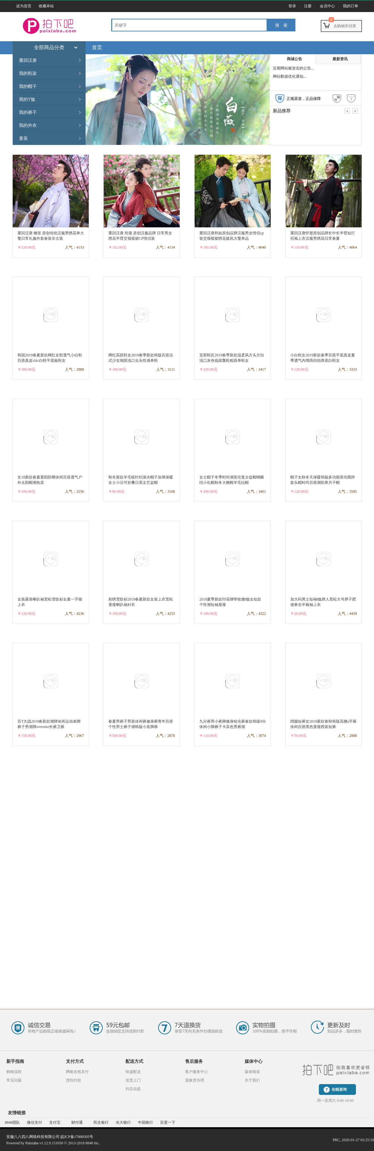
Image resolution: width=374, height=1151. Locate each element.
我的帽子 (28, 86)
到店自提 (133, 1089)
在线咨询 (339, 1089)
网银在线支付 (77, 1072)
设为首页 (23, 6)
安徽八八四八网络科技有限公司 (33, 1137)
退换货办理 (194, 1080)
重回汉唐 (28, 60)
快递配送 (133, 1072)
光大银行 (123, 1122)
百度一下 (167, 1122)
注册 (308, 6)
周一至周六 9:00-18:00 (335, 1100)
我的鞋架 (28, 73)
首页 (97, 47)
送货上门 (133, 1080)
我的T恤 (27, 99)
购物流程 (14, 1072)
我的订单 (350, 6)
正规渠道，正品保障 (304, 98)
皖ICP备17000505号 (77, 1137)
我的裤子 (28, 112)
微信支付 (34, 1122)
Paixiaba (31, 1143)
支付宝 (55, 1122)
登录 (292, 6)
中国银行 (145, 1122)
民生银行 (101, 1122)
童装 (23, 138)
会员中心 (327, 6)
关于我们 (252, 1080)
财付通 (77, 1122)
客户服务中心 (196, 1072)
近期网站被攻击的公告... (293, 68)
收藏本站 (46, 6)
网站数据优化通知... (289, 76)
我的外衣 (28, 125)
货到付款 (73, 1080)
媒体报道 (252, 1072)
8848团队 (12, 1122)
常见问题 (14, 1080)
